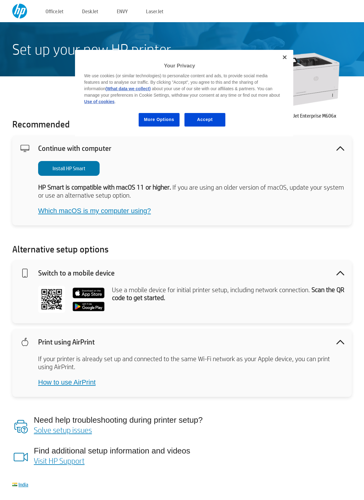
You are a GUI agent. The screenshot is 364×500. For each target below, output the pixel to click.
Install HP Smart (69, 168)
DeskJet (90, 11)
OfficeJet (55, 11)
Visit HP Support (59, 461)
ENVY (122, 11)
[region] (184, 93)
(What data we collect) (128, 88)
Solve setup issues (63, 430)
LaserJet (155, 11)
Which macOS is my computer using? (94, 211)
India (23, 484)
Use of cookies (99, 101)
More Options (159, 119)
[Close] (284, 57)
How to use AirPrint (67, 382)
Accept (205, 119)
